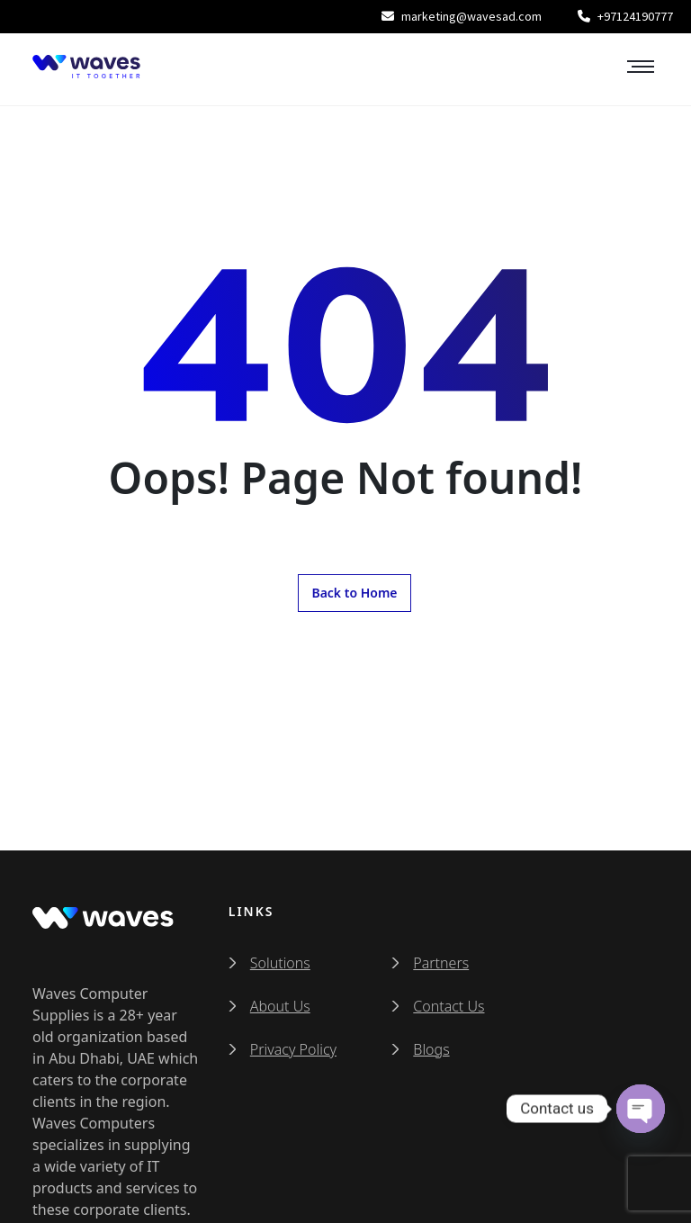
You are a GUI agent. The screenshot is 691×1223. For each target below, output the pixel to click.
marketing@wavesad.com (461, 16)
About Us (280, 1006)
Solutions (280, 963)
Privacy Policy (293, 1049)
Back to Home (354, 592)
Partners (441, 963)
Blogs (431, 1049)
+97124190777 (625, 16)
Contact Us (448, 1006)
